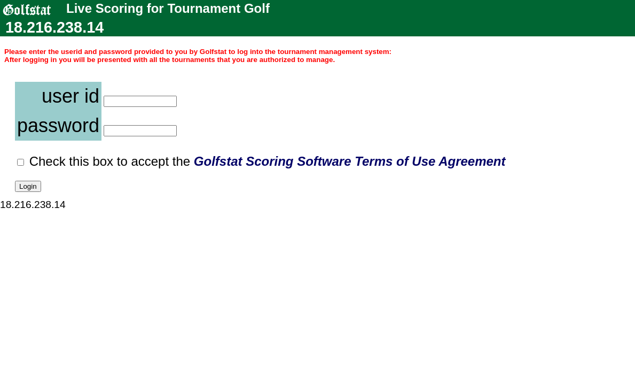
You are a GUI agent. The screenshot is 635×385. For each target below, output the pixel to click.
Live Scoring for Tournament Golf (118, 9)
